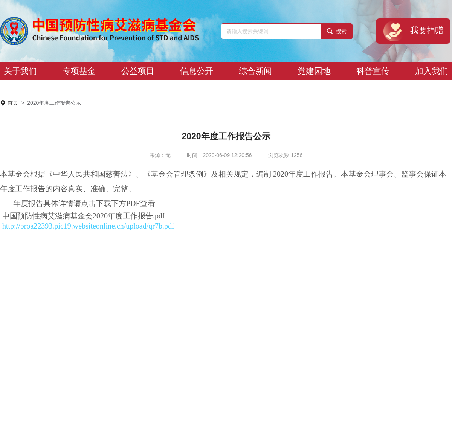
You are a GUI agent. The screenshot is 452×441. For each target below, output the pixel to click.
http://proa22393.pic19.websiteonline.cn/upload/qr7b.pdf (88, 226)
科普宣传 (372, 71)
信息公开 (196, 71)
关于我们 (20, 71)
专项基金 (79, 71)
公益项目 (137, 71)
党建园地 (314, 71)
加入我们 (431, 71)
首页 (13, 103)
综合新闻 (255, 71)
